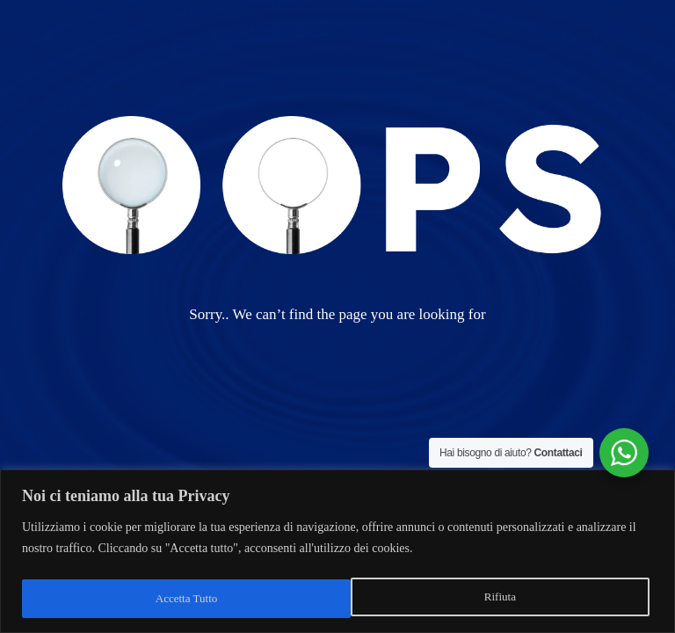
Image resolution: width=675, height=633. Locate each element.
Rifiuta (170, 598)
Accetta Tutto (488, 598)
